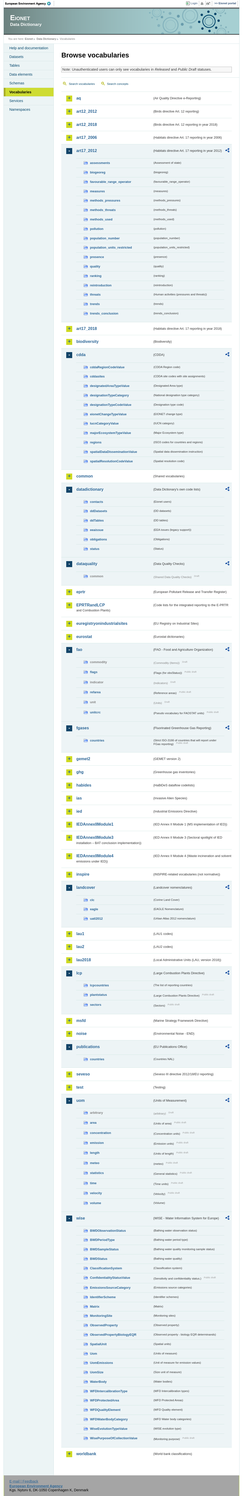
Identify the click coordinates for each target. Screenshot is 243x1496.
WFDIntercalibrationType (108, 1391)
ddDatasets (98, 511)
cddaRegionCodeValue (107, 367)
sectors (95, 1005)
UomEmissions (101, 1363)
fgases (82, 728)
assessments (100, 163)
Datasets (16, 57)
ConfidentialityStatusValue (110, 1278)
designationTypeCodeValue (110, 405)
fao (79, 649)
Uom (93, 1353)
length (94, 1153)
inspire (82, 874)
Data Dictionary (46, 38)
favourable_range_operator (110, 182)
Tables (14, 65)
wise (80, 1218)
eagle (94, 909)
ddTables (97, 520)
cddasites (97, 376)
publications (88, 1047)
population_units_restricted (111, 247)
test (79, 1087)
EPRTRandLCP (90, 605)
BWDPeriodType (102, 1240)
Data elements (20, 74)
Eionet (29, 38)
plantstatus (98, 995)
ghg (79, 772)
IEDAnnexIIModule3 (94, 837)
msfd (81, 1020)
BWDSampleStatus (104, 1249)
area (93, 1122)
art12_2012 (86, 111)
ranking (95, 276)
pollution (96, 229)
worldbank (86, 1454)
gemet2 (83, 759)
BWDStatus (98, 1259)
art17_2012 (86, 151)
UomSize (96, 1372)
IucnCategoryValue (104, 423)
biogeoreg (97, 172)
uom (80, 1100)
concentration (100, 1133)
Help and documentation (28, 48)
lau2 (80, 947)
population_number (105, 238)
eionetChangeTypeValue (108, 414)
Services (16, 101)
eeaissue (96, 530)
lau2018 (83, 960)
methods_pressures (105, 200)
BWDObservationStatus (108, 1230)
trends (95, 304)
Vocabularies (20, 92)
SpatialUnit (98, 1344)
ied (79, 811)
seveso (83, 1074)
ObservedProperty (104, 1325)
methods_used (101, 219)
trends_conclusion (104, 313)
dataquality (86, 564)
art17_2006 (86, 137)
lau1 (80, 934)
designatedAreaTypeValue (109, 386)
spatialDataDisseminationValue (113, 452)
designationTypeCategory (109, 395)
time (93, 1183)
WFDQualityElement (105, 1410)
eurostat (84, 637)
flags (93, 672)
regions (95, 442)
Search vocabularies (82, 83)
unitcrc (95, 712)
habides (83, 785)
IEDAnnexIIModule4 (94, 856)
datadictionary (89, 489)
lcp (79, 973)
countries (97, 740)
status (94, 549)
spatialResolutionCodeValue (111, 461)
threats (95, 294)
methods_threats (103, 210)
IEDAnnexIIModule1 (94, 824)
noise (81, 1033)
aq (78, 98)
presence (97, 257)
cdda (80, 355)
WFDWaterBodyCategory (109, 1419)
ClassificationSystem (106, 1268)
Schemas (16, 83)
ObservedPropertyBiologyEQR (113, 1334)
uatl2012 (96, 918)
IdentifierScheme (103, 1297)
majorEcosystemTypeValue (110, 433)
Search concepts (117, 83)
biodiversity (87, 341)
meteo (94, 1163)
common (84, 476)
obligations (98, 539)
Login (193, 3)
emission (97, 1143)
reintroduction (101, 285)
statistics (97, 1173)
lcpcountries (99, 985)
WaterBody (98, 1382)
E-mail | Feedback (23, 1481)
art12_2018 (86, 124)
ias (79, 798)
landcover (85, 887)
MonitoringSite (101, 1316)
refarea (95, 692)
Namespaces (19, 109)
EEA (29, 3)
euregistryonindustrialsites (101, 623)
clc (92, 900)
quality (95, 266)
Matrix (94, 1306)
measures (97, 191)
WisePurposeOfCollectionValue (113, 1438)
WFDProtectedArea (104, 1400)
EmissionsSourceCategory (110, 1287)
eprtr (80, 592)
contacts (96, 502)
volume (95, 1203)
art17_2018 (86, 328)
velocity (96, 1193)
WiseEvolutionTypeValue (108, 1429)
